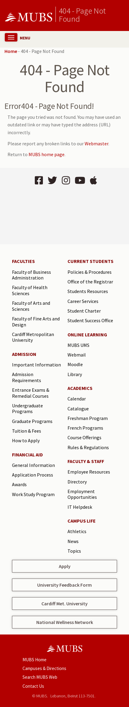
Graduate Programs (32, 421)
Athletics (77, 531)
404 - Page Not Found (82, 14)
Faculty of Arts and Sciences (31, 306)
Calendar (77, 399)
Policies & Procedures (90, 272)
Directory (77, 482)
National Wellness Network (64, 622)
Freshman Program (88, 418)
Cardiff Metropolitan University (33, 337)
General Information (33, 465)
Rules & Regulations (88, 447)
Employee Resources (89, 472)
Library (75, 374)
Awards (19, 484)
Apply (64, 566)
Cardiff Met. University (64, 603)
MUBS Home (34, 659)
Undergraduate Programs (27, 409)
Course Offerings (84, 437)
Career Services (83, 301)
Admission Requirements (26, 377)
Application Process (32, 475)
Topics (74, 551)
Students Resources (88, 291)
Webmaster (96, 143)
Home (10, 51)
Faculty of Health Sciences (29, 290)
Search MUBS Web (39, 677)
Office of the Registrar (90, 282)
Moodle (75, 364)
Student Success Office (90, 320)
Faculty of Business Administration (31, 275)
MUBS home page (46, 154)
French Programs (85, 428)
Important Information (36, 365)
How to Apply (26, 440)
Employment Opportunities (82, 494)
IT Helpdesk (80, 507)
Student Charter (84, 311)
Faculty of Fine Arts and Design (36, 322)
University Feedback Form (64, 585)
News (73, 541)
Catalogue (78, 409)
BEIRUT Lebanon (64, 215)
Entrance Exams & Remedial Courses (30, 393)
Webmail (77, 355)
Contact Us (33, 686)
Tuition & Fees (26, 431)
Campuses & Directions (44, 668)
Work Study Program (33, 494)
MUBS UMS (78, 345)
